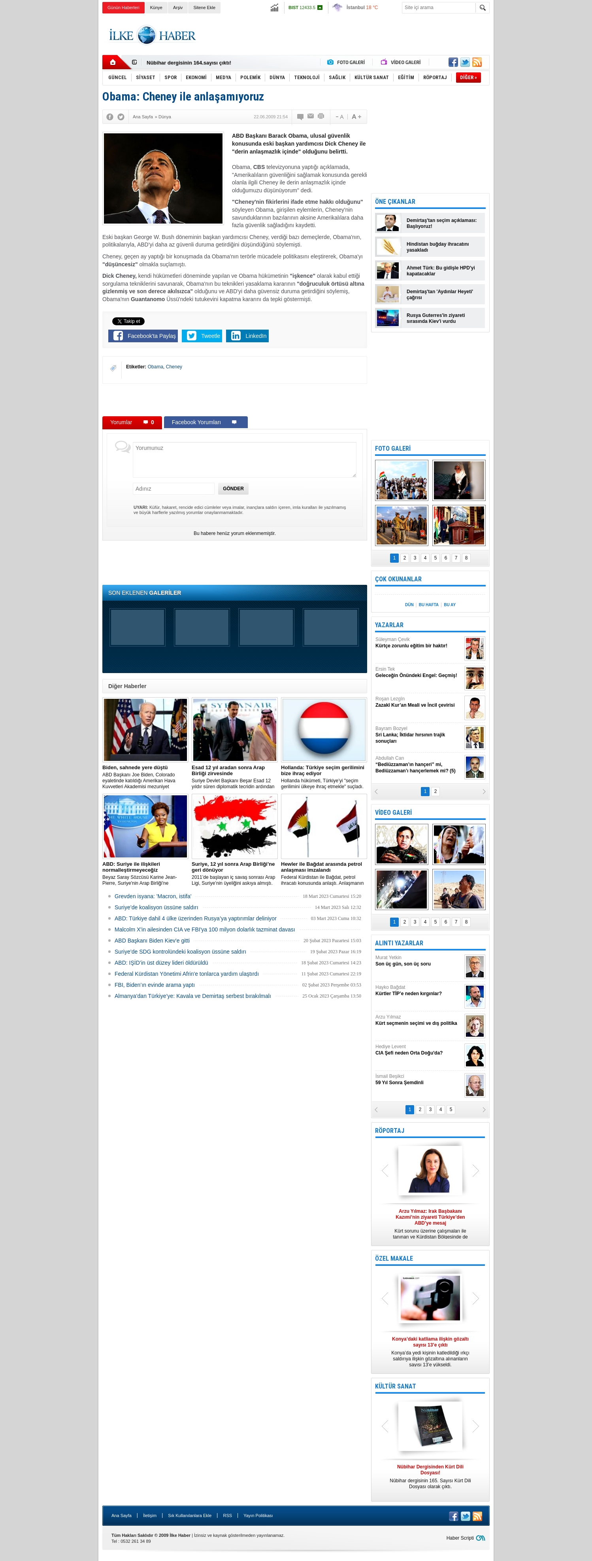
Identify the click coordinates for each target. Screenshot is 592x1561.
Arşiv (178, 7)
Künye (156, 7)
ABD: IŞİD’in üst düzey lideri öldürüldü (161, 963)
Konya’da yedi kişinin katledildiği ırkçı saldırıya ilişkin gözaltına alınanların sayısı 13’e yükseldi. (430, 1352)
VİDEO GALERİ (393, 812)
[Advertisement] (529, 138)
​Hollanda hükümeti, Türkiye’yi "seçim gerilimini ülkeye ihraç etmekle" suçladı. (324, 776)
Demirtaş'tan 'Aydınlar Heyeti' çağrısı (440, 294)
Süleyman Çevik (418, 643)
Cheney (174, 367)
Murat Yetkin (418, 961)
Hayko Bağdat (418, 990)
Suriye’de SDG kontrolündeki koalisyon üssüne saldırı (180, 951)
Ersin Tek (418, 672)
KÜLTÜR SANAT (395, 1386)
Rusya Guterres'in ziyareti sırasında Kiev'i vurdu (436, 318)
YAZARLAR (389, 625)
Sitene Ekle (204, 7)
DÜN (409, 605)
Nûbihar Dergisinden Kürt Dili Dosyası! (194, 62)
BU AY (450, 605)
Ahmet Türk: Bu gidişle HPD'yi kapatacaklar (441, 271)
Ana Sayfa (121, 1515)
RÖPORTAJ (389, 1130)
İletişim (149, 1515)
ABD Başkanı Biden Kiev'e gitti (152, 940)
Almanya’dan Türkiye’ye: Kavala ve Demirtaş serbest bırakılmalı (193, 996)
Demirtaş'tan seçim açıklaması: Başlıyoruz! (442, 223)
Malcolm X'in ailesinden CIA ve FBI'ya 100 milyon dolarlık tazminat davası (205, 929)
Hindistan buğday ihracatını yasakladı (438, 247)
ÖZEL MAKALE (394, 1258)
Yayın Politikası (258, 1515)
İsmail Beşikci (418, 1080)
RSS (227, 1515)
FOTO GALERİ (393, 448)
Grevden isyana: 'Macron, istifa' (153, 896)
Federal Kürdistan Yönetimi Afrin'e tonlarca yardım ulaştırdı (187, 974)
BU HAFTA (429, 605)
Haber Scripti (460, 1538)
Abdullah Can (418, 764)
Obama (155, 367)
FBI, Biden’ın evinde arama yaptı (155, 985)
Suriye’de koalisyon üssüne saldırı (156, 907)
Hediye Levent (418, 1050)
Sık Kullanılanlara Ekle (189, 1515)
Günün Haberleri (123, 7)
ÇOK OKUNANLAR (398, 579)
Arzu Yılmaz (418, 1020)
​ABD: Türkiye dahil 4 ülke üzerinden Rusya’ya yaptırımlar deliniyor (196, 918)
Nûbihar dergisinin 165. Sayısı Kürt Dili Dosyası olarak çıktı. (430, 1476)
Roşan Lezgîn (418, 702)
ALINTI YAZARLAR (399, 943)
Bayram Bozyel (418, 735)
